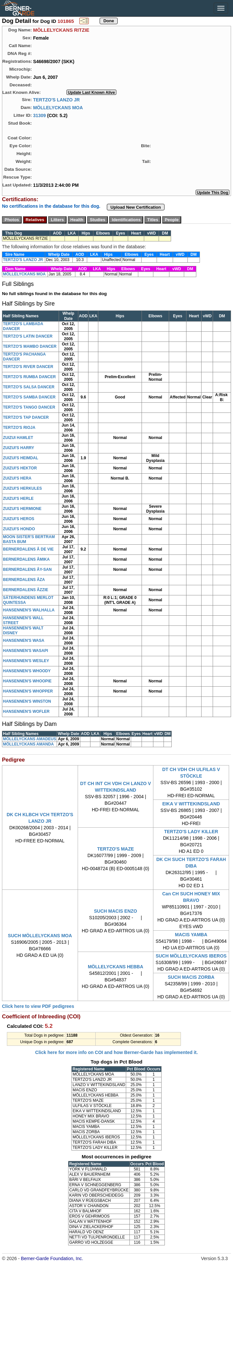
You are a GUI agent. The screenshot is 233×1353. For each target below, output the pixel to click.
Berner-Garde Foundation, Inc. (52, 1258)
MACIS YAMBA (191, 934)
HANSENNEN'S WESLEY (26, 661)
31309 (39, 115)
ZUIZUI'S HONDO (19, 529)
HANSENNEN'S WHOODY (27, 671)
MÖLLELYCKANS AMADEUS (29, 739)
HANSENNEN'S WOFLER (26, 711)
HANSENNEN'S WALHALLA (29, 610)
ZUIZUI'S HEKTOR (20, 468)
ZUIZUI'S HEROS (18, 519)
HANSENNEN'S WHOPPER (28, 691)
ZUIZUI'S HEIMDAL (20, 458)
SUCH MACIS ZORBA (191, 977)
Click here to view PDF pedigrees (38, 1006)
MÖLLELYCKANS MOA (58, 107)
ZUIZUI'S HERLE (18, 498)
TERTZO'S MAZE (115, 849)
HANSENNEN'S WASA (23, 640)
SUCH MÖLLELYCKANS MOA (40, 935)
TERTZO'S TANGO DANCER (29, 407)
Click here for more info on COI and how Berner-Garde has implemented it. (116, 1052)
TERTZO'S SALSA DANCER (28, 387)
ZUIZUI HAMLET (18, 437)
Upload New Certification (135, 207)
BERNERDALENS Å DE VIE (28, 549)
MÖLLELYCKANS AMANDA (28, 744)
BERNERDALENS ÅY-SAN (27, 569)
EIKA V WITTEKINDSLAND (191, 803)
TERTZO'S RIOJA (19, 427)
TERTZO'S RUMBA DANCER (29, 377)
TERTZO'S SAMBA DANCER (29, 397)
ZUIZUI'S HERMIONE (22, 508)
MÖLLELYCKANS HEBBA (115, 966)
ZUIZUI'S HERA (17, 478)
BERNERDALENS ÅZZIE (25, 590)
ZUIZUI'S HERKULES (22, 488)
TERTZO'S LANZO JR (56, 99)
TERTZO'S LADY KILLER (191, 831)
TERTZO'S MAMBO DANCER (30, 346)
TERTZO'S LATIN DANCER (27, 336)
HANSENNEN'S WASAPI (25, 650)
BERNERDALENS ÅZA (24, 579)
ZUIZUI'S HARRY (18, 448)
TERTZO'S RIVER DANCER (28, 366)
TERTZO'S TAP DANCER (26, 417)
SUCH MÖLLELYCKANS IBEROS (191, 955)
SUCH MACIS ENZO (115, 911)
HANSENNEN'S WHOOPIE (27, 681)
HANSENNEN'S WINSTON (27, 701)
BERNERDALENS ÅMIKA (26, 559)
